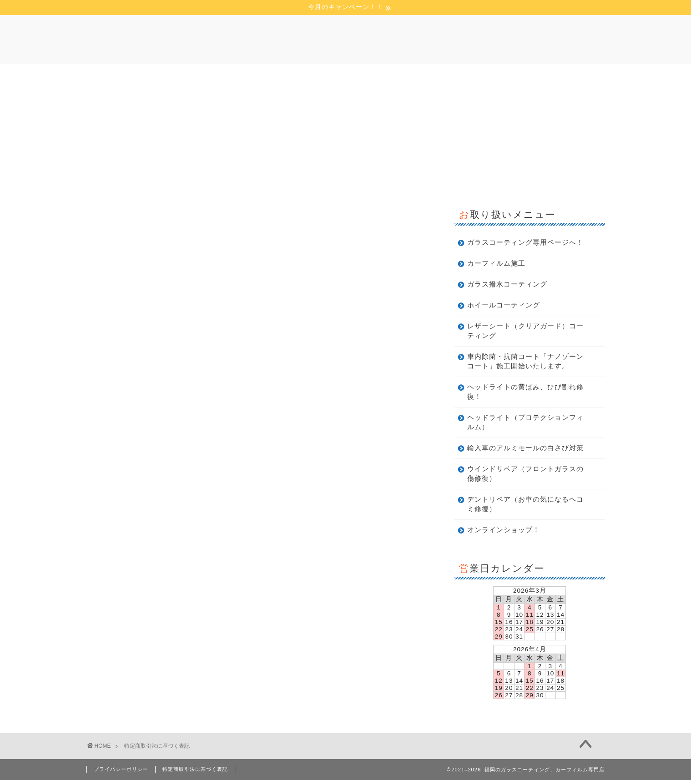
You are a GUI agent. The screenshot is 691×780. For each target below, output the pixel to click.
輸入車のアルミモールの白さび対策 (525, 448)
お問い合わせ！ (434, 74)
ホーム (244, 74)
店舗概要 (290, 74)
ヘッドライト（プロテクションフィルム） (525, 422)
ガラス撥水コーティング (507, 284)
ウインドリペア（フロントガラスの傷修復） (525, 473)
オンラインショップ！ (503, 529)
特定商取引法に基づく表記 (195, 769)
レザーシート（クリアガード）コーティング (525, 330)
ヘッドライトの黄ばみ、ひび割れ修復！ (525, 391)
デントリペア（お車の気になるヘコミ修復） (525, 504)
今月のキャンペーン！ (357, 74)
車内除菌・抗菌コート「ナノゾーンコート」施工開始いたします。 (525, 361)
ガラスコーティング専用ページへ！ (525, 242)
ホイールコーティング (503, 305)
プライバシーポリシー (121, 769)
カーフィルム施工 (496, 263)
